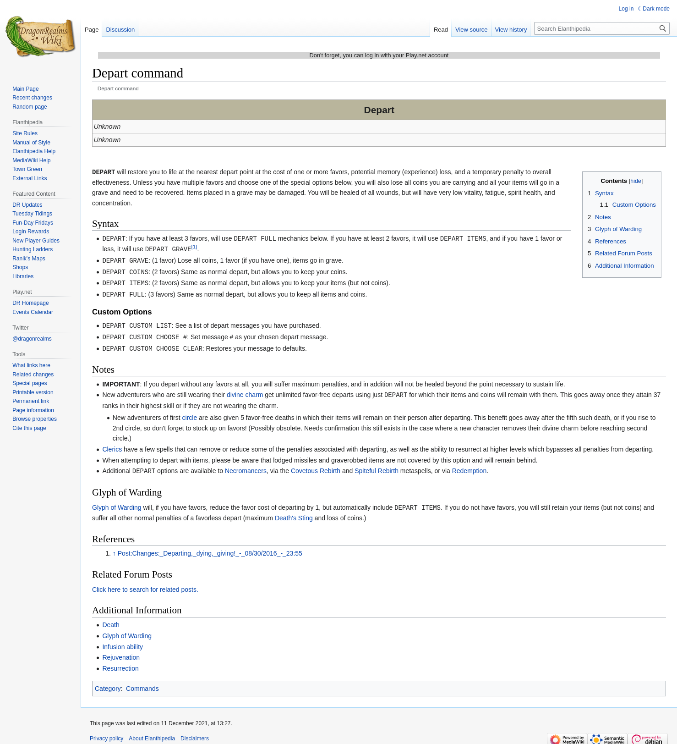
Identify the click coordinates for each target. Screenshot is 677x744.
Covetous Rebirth (315, 465)
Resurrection (120, 662)
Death (110, 619)
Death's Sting (294, 512)
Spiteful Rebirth (377, 465)
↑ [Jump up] (114, 547)
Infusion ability (122, 641)
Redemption (469, 465)
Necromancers (246, 465)
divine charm (245, 390)
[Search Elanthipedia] (602, 28)
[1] (194, 245)
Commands (142, 682)
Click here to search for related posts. (145, 583)
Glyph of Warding (117, 502)
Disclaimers (194, 732)
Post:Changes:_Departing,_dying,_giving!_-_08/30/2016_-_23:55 (210, 547)
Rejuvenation (121, 651)
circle (189, 412)
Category (108, 682)
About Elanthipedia (152, 732)
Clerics (112, 444)
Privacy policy (106, 732)
